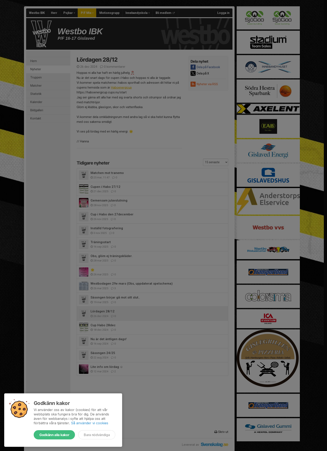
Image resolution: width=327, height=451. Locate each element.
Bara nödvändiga (97, 435)
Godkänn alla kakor (54, 435)
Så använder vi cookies (89, 423)
